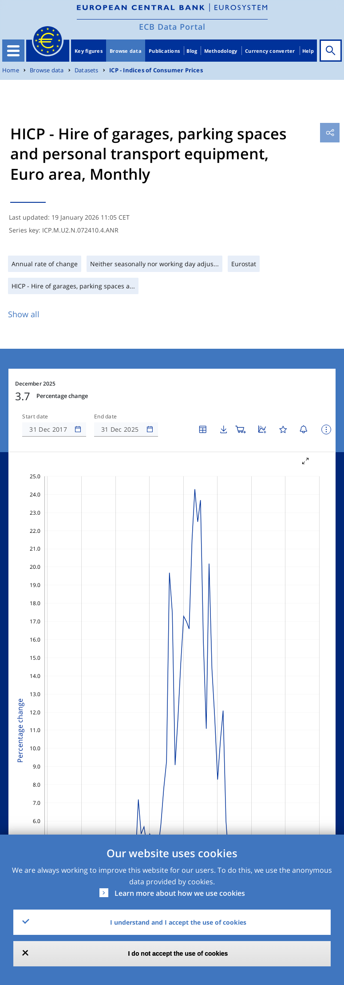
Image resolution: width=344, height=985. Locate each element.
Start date (35, 416)
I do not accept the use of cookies (178, 953)
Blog (191, 50)
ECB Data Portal (172, 26)
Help (308, 50)
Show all (24, 314)
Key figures (89, 50)
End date (105, 416)
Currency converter (270, 50)
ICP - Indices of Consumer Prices (156, 70)
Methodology (220, 50)
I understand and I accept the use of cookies (178, 922)
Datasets (87, 70)
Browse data (126, 50)
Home (10, 70)
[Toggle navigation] (13, 50)
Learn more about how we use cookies (180, 893)
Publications (164, 50)
